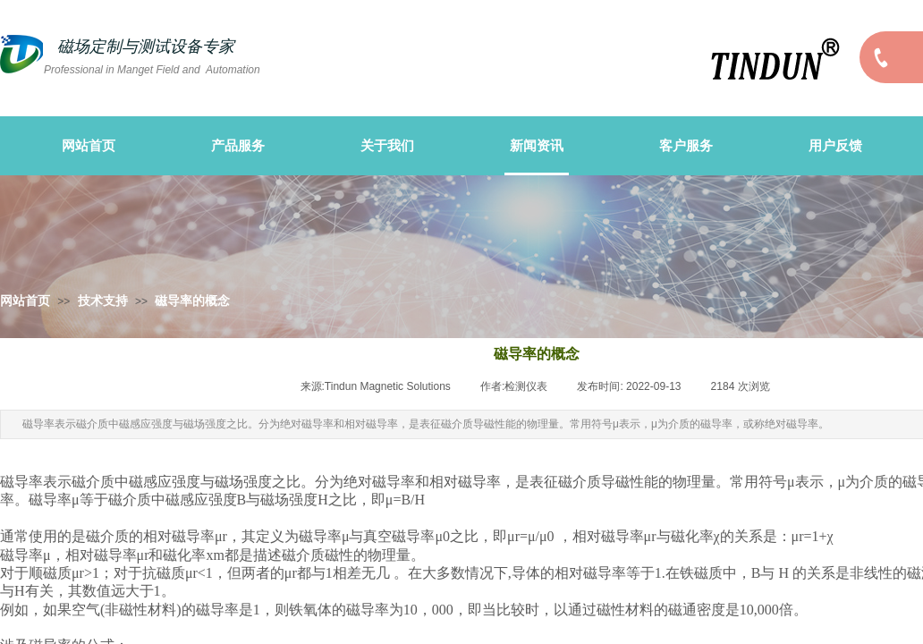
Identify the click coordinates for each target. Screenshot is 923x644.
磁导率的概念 (192, 301)
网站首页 (25, 301)
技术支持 (103, 301)
